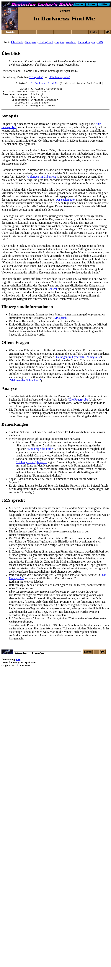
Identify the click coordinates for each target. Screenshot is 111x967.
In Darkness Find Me (44, 83)
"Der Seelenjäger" (65, 204)
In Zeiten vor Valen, (21, 556)
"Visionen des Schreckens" (25, 385)
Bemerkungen (86, 42)
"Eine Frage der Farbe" (40, 453)
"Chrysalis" (36, 77)
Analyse (71, 42)
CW (18, 664)
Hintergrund (46, 42)
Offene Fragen (15, 347)
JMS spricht (60, 322)
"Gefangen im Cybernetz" (41, 181)
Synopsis (30, 42)
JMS (100, 42)
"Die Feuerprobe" (59, 77)
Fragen (59, 42)
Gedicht (52, 293)
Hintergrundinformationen (27, 311)
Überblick (17, 42)
